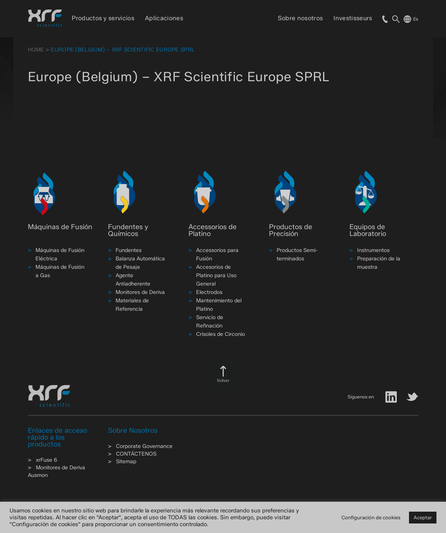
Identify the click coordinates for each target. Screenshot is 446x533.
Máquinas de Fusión (60, 227)
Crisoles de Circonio (220, 334)
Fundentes (129, 250)
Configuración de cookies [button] (371, 517)
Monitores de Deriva (140, 292)
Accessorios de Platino (212, 230)
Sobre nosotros (300, 18)
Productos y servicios (103, 18)
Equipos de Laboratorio (367, 230)
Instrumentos (373, 250)
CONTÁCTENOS (136, 454)
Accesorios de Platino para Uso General (216, 275)
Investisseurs (352, 18)
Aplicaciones (164, 18)
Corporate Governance (144, 446)
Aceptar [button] (423, 517)
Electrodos (209, 292)
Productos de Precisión (290, 230)
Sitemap (126, 461)
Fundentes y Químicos (128, 230)
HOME (36, 50)
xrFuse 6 (46, 460)
